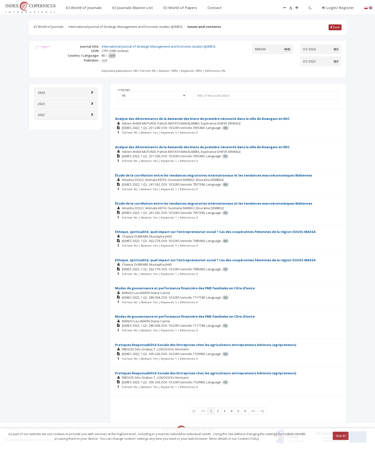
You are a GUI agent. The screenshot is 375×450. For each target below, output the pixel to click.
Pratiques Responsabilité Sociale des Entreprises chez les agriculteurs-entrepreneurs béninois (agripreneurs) (205, 345)
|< (194, 411)
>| (262, 411)
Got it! (340, 435)
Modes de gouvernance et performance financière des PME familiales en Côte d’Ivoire (185, 288)
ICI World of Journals (49, 26)
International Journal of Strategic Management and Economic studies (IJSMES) (125, 26)
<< (203, 411)
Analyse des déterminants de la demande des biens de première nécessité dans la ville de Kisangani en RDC (202, 118)
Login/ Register (338, 7)
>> (253, 411)
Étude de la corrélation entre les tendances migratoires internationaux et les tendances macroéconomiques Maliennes (213, 175)
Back (335, 27)
